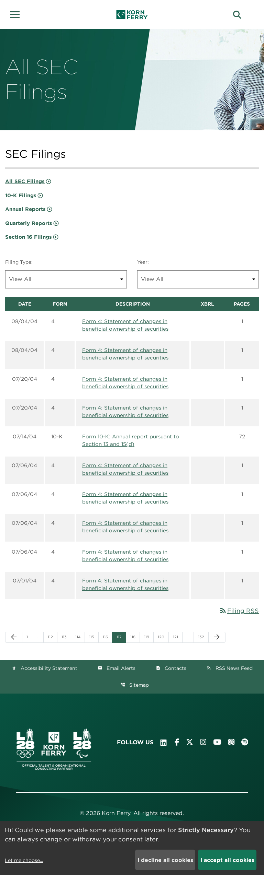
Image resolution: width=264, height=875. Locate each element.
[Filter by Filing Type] (66, 279)
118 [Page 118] (134, 636)
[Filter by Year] (198, 279)
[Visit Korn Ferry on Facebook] (177, 742)
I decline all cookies (165, 860)
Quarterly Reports (28, 223)
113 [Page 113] (65, 636)
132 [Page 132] (202, 636)
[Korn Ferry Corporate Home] (132, 14)
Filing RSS (239, 610)
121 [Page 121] (177, 636)
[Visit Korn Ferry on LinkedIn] (163, 742)
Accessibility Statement (44, 668)
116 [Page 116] (107, 636)
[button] (17, 13)
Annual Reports (25, 209)
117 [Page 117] (120, 636)
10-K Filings (20, 195)
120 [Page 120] (162, 636)
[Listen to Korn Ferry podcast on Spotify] (244, 742)
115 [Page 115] (93, 636)
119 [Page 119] (148, 636)
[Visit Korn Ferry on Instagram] (203, 742)
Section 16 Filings (28, 237)
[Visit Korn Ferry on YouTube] (217, 742)
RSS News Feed (230, 668)
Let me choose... (24, 860)
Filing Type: (19, 262)
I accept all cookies (227, 860)
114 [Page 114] (79, 636)
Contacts (171, 668)
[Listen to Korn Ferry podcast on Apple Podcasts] (231, 742)
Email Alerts (116, 668)
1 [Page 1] (29, 636)
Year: (143, 262)
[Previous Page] (13, 637)
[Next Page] (217, 637)
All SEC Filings (25, 181)
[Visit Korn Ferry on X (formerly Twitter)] (189, 742)
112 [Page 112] (52, 636)
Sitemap (134, 685)
